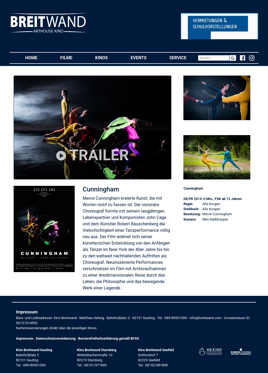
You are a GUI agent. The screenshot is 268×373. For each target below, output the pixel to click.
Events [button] (144, 57)
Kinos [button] (107, 57)
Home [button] (37, 57)
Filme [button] (72, 57)
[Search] (213, 58)
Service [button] (183, 57)
